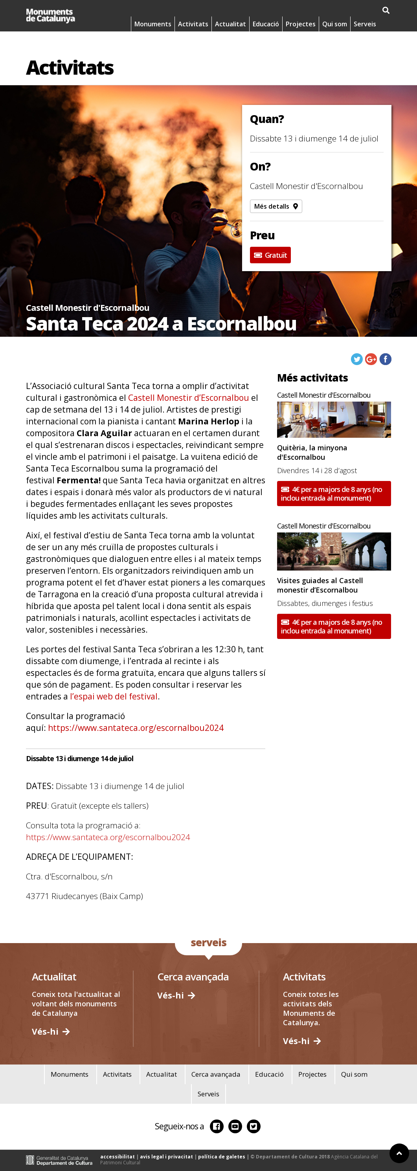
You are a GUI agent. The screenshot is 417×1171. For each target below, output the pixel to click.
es (342, 11)
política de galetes (221, 1156)
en (362, 11)
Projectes (301, 43)
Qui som (334, 43)
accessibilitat (117, 1156)
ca (321, 11)
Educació (266, 43)
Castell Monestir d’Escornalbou (189, 397)
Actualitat (230, 43)
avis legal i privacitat (166, 1156)
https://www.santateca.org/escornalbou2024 (136, 727)
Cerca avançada (216, 1074)
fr (383, 11)
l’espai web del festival (114, 696)
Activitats (193, 43)
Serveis (365, 43)
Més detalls (276, 206)
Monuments (152, 43)
